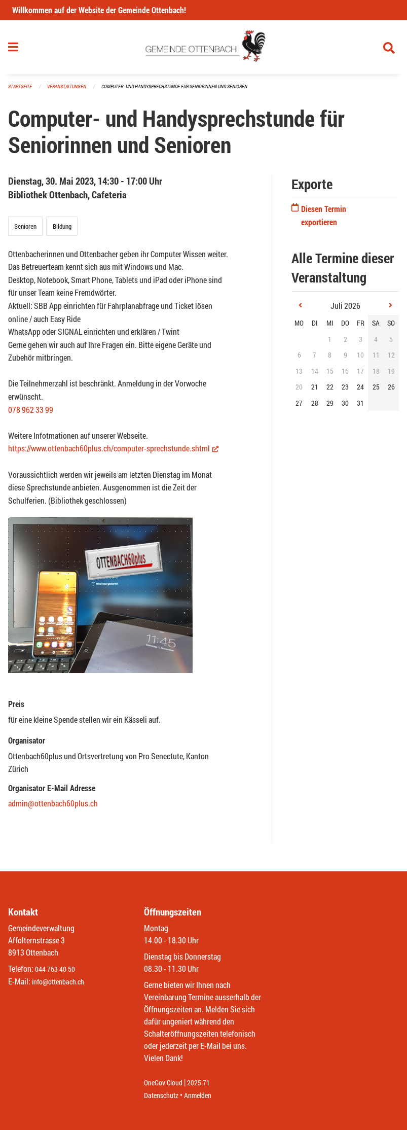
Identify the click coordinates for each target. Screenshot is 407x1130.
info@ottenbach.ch (62, 981)
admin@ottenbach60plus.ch (53, 807)
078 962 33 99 (30, 413)
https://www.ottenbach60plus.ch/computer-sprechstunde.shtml (113, 452)
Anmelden (205, 1095)
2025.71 (206, 1083)
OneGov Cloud (166, 1083)
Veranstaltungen (71, 91)
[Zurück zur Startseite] (203, 49)
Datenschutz (163, 1095)
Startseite (21, 91)
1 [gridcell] (329, 343)
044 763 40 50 (57, 969)
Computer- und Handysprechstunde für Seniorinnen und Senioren (187, 91)
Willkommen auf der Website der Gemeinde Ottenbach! (99, 10)
